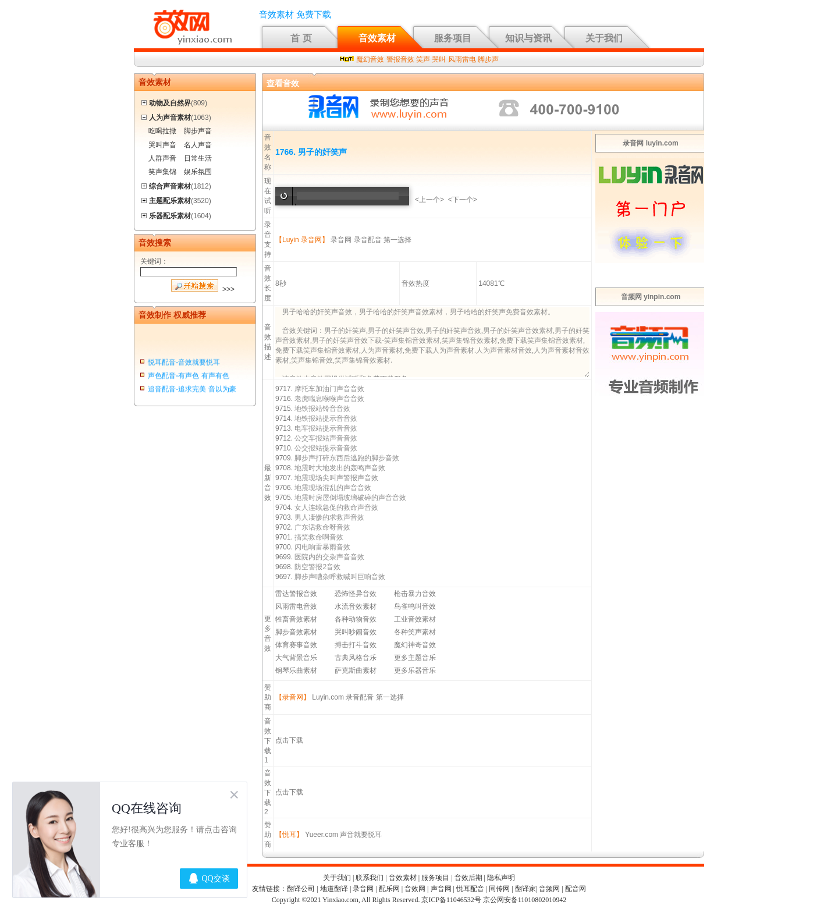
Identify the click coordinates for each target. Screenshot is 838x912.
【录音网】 (292, 697)
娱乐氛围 (198, 172)
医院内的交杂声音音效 (329, 557)
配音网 (575, 889)
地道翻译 (334, 889)
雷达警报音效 (296, 594)
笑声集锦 (162, 172)
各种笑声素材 (415, 632)
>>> (228, 289)
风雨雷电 (462, 59)
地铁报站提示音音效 (325, 418)
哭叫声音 (162, 145)
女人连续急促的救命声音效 (336, 507)
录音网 (341, 240)
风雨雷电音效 (296, 606)
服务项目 (452, 38)
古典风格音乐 (356, 658)
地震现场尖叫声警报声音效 (336, 478)
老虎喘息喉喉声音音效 (329, 399)
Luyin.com (328, 697)
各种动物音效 (356, 619)
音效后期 (468, 878)
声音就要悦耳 (361, 835)
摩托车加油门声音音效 (329, 389)
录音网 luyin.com (650, 143)
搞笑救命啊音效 (318, 537)
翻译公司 (301, 889)
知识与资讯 (528, 38)
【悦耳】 (289, 835)
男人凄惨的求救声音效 (329, 517)
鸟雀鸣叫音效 (415, 606)
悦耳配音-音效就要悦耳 (184, 364)
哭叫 (439, 59)
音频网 (549, 889)
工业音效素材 (415, 619)
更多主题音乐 (415, 658)
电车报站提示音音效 (325, 428)
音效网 (414, 889)
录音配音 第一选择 (382, 240)
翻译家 (525, 889)
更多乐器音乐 (415, 670)
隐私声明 (501, 878)
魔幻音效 (370, 59)
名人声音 (198, 145)
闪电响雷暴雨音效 (322, 547)
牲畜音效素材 (296, 619)
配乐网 (389, 889)
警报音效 (400, 59)
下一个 (462, 200)
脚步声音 (198, 131)
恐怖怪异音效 (356, 594)
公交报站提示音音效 (325, 448)
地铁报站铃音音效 (322, 408)
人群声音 (162, 158)
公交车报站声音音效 (325, 438)
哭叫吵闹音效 (356, 632)
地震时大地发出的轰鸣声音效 (339, 468)
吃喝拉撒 (162, 131)
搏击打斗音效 (356, 645)
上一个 (429, 200)
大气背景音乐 (296, 658)
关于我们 (604, 38)
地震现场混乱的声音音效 (332, 488)
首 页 (300, 38)
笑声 (423, 59)
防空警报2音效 (317, 567)
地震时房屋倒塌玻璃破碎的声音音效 (350, 498)
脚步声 (488, 59)
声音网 (441, 889)
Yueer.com (321, 835)
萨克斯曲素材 (356, 670)
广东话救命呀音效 (322, 527)
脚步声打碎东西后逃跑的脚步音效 (346, 458)
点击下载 (289, 740)
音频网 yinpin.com (651, 297)
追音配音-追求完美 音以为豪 (192, 391)
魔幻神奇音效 (415, 645)
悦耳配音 (470, 889)
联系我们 (370, 878)
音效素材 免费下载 (295, 14)
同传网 (499, 889)
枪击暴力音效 (415, 594)
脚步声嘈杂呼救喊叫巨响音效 (339, 577)
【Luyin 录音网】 (302, 240)
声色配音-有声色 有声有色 (188, 377)
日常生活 (198, 158)
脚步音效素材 (296, 632)
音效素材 (377, 38)
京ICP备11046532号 (451, 900)
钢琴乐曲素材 (296, 670)
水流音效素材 (356, 606)
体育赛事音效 (296, 645)
